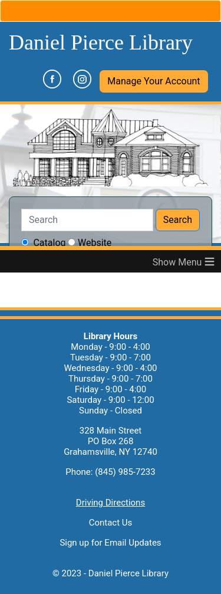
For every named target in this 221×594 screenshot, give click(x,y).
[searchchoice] (25, 242)
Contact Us (111, 522)
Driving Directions (110, 502)
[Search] (87, 220)
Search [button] (177, 219)
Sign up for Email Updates (110, 542)
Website (94, 242)
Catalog (49, 242)
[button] (153, 81)
